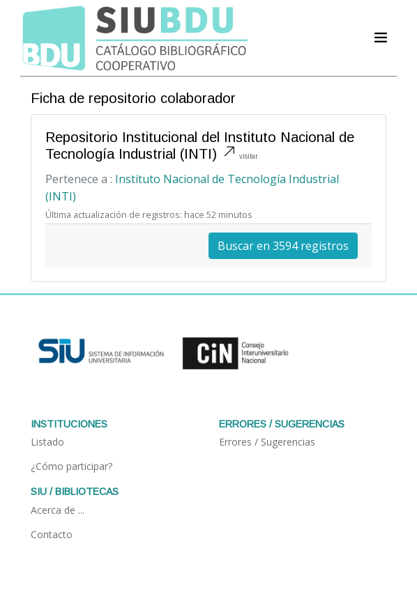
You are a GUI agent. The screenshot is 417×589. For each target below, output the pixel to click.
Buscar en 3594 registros (283, 245)
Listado (47, 441)
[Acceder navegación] (381, 37)
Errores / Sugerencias (267, 441)
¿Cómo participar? (71, 466)
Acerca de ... (57, 510)
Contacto (52, 534)
